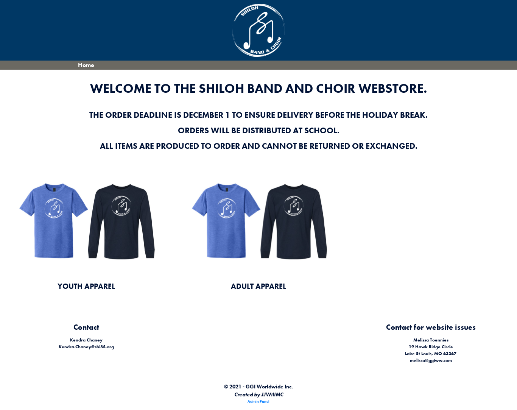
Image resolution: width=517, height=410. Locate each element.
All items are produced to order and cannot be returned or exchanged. (258, 145)
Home (86, 65)
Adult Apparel (258, 286)
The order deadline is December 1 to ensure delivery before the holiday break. (258, 114)
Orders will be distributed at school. (258, 130)
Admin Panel (258, 401)
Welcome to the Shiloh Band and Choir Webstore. (258, 88)
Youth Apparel (86, 286)
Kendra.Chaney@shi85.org (86, 347)
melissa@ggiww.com (431, 360)
